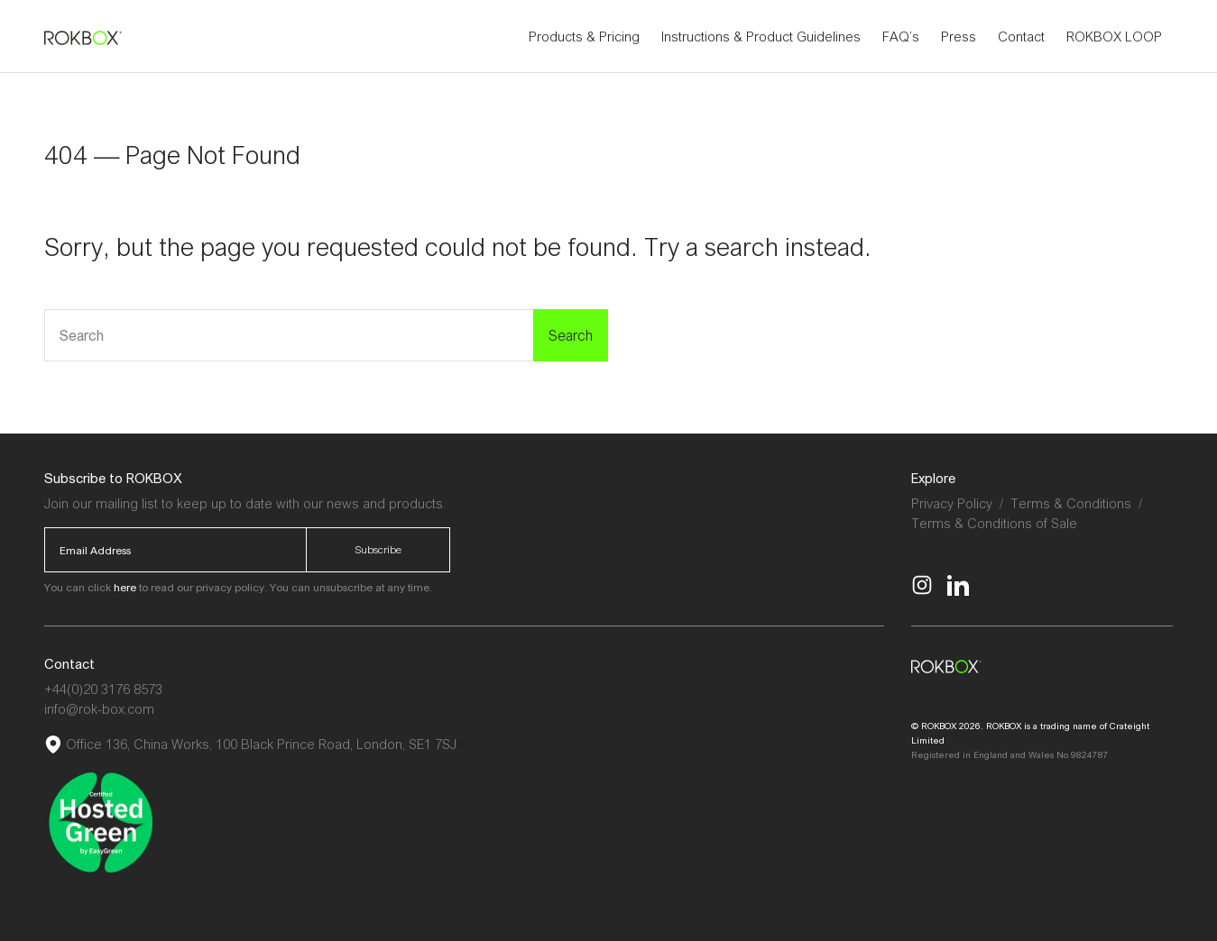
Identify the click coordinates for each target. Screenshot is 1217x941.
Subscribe (378, 549)
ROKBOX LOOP (1114, 36)
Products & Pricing (584, 36)
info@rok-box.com (99, 708)
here (125, 587)
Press (958, 36)
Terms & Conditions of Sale (994, 523)
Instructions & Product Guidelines (761, 36)
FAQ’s (900, 36)
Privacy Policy (951, 503)
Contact (1021, 36)
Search (571, 335)
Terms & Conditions (1070, 503)
